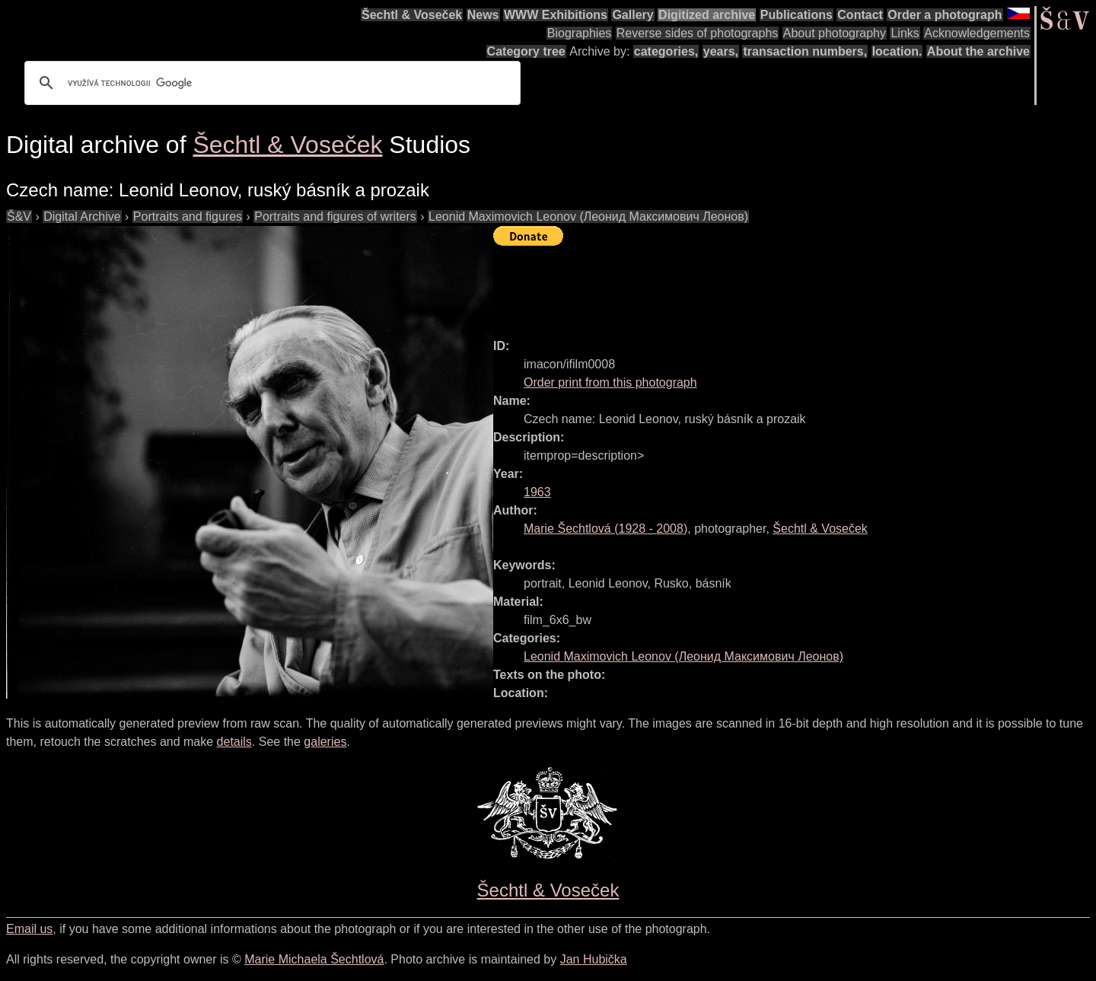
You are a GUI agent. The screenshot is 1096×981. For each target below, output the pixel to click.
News (483, 14)
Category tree (526, 51)
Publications (796, 14)
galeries (325, 741)
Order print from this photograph (610, 382)
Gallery (632, 14)
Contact (860, 14)
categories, (666, 51)
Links (904, 33)
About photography (834, 33)
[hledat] (270, 83)
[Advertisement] (770, 285)
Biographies (579, 33)
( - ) (605, 528)
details (234, 741)
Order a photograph (944, 14)
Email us (29, 928)
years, (720, 51)
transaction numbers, (805, 51)
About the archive (978, 51)
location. (897, 51)
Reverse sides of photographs (697, 33)
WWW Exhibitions (555, 14)
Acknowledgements (977, 33)
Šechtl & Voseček (412, 14)
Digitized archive (706, 14)
